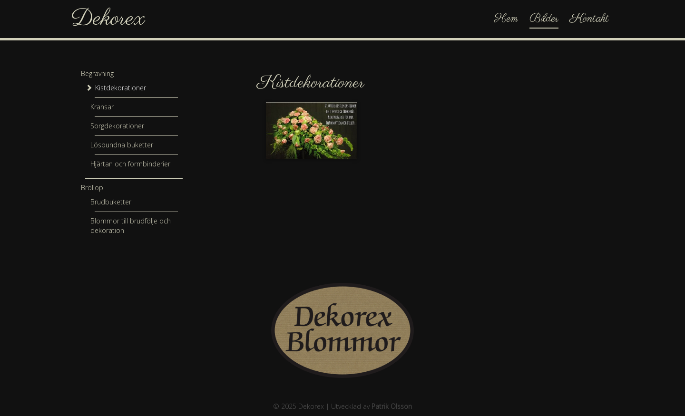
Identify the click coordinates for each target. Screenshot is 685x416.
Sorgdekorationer (117, 125)
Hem (506, 19)
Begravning (97, 73)
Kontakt (589, 19)
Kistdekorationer (120, 87)
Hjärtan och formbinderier (130, 163)
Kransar (102, 106)
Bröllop (92, 187)
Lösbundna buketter (121, 144)
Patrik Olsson (392, 406)
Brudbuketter (110, 201)
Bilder (543, 19)
